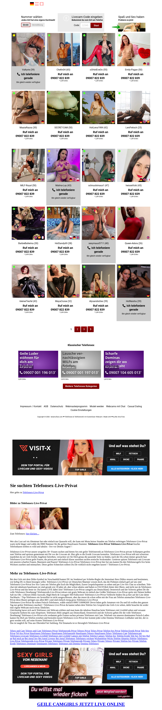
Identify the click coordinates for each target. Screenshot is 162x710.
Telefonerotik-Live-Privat (32, 641)
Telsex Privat (97, 631)
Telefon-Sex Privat (111, 631)
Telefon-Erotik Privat (130, 631)
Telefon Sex (110, 636)
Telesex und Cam (33, 631)
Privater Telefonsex (54, 641)
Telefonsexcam (135, 633)
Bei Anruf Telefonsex (65, 638)
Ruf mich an (18, 638)
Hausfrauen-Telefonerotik (63, 633)
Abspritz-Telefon (129, 638)
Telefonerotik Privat (67, 631)
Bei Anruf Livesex (46, 638)
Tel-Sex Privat (22, 633)
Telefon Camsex (97, 636)
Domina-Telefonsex (90, 643)
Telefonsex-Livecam (19, 636)
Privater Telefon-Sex (122, 641)
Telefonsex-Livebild (38, 636)
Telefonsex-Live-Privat (33, 492)
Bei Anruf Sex (31, 638)
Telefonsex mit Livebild (59, 636)
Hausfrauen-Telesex (85, 633)
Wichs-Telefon (113, 638)
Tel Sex (142, 636)
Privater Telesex (104, 641)
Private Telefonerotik (73, 641)
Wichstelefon (100, 638)
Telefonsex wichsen (85, 638)
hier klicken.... (32, 533)
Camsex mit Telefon (80, 636)
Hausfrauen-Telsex (103, 633)
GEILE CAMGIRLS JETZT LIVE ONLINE (81, 704)
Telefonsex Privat (50, 631)
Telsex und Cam (17, 631)
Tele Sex (134, 636)
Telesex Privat (83, 631)
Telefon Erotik (123, 636)
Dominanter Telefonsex (47, 643)
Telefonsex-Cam (119, 633)
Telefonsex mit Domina (69, 643)
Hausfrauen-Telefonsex (40, 633)
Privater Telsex (90, 641)
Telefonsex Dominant (26, 643)
